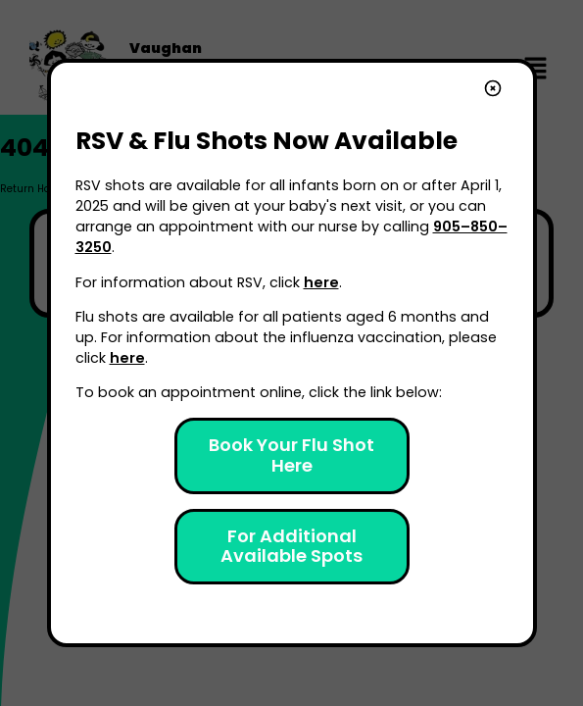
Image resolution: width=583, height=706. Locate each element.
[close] (493, 90)
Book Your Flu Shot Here (293, 455)
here (321, 282)
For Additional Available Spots (291, 546)
